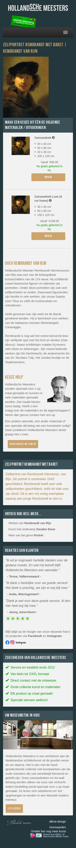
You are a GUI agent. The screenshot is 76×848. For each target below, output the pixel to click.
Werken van (30, 523)
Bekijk (48, 177)
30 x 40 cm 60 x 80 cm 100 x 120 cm (44, 211)
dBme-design (57, 821)
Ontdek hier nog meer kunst (48, 831)
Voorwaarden (57, 827)
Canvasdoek (44, 137)
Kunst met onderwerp (32, 529)
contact (34, 415)
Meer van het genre (26, 535)
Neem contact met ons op (23, 444)
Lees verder (14, 808)
